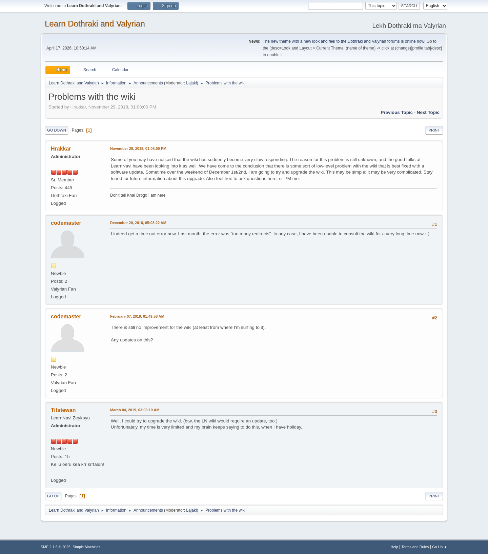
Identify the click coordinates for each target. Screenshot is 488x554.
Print (434, 130)
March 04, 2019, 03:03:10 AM (134, 410)
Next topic (428, 112)
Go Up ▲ (439, 547)
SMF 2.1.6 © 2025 (55, 547)
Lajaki (191, 83)
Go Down (56, 130)
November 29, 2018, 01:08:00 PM (138, 148)
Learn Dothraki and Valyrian (95, 23)
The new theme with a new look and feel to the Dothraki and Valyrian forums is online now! (344, 41)
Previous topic (397, 112)
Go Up (53, 496)
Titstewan (63, 410)
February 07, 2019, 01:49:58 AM (137, 316)
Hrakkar (61, 149)
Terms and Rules (415, 547)
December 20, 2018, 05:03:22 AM (138, 223)
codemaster (66, 223)
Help (394, 547)
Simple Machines (86, 547)
